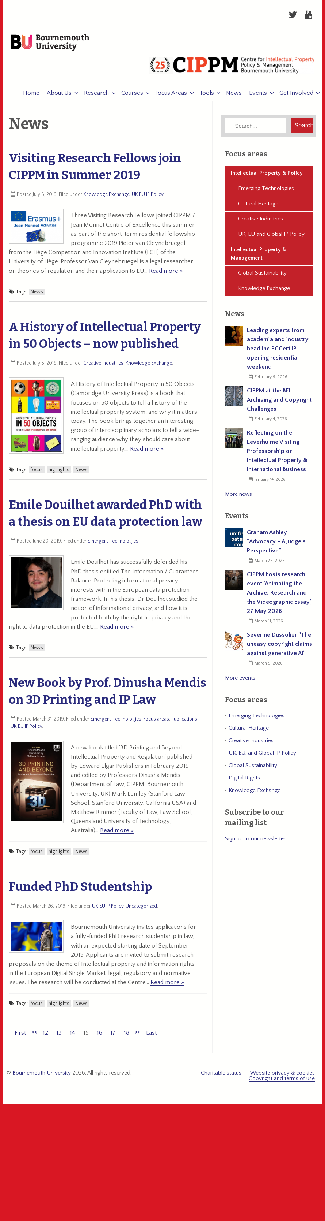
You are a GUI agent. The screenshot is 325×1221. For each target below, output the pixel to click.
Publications (184, 722)
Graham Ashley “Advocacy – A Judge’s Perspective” (276, 544)
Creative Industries (103, 366)
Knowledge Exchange (106, 197)
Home (27, 96)
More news (238, 497)
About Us (55, 96)
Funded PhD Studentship (80, 889)
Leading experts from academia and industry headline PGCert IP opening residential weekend (278, 351)
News (230, 96)
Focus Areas (167, 96)
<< (34, 1034)
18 (126, 1035)
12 (45, 1035)
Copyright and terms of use (282, 1081)
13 (59, 1035)
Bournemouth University (57, 44)
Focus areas (156, 722)
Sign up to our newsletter (255, 841)
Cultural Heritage (258, 207)
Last (151, 1035)
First (20, 1035)
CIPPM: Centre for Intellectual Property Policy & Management (231, 71)
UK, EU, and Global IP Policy (262, 756)
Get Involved (293, 96)
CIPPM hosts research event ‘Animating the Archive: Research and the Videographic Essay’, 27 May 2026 (279, 595)
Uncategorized (141, 909)
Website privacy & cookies (282, 1076)
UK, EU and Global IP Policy (271, 237)
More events (240, 681)
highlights (59, 472)
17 (113, 1035)
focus (37, 472)
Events (254, 96)
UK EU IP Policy (147, 197)
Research (92, 96)
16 (99, 1035)
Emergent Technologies (113, 544)
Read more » (166, 274)
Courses (128, 96)
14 (72, 1035)
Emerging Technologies (266, 191)
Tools (203, 96)
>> (137, 1034)
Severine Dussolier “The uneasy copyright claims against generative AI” (279, 647)
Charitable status (221, 1076)
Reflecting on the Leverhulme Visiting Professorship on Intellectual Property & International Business (277, 454)
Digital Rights (244, 781)
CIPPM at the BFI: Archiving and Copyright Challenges (279, 402)
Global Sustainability (262, 276)
